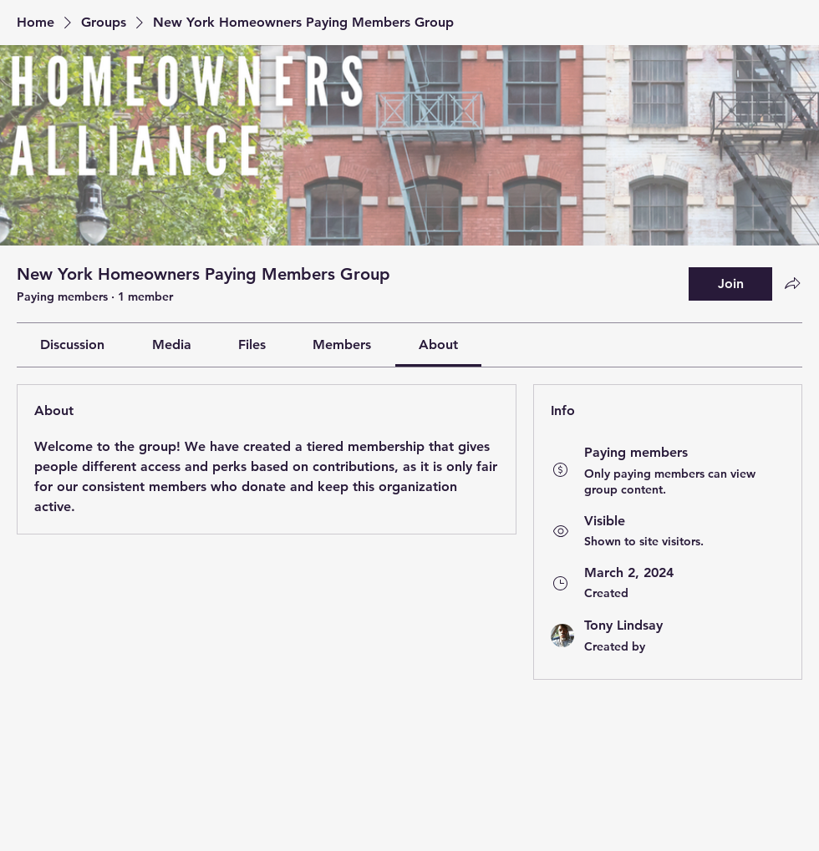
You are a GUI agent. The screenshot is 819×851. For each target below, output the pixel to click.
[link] (72, 344)
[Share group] (792, 283)
